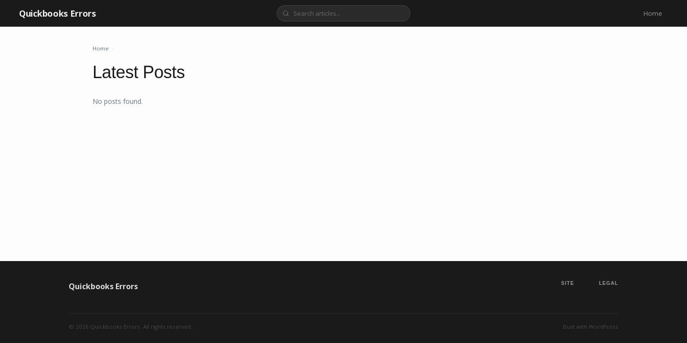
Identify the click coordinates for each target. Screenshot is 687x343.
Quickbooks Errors (57, 13)
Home (653, 13)
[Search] (343, 13)
